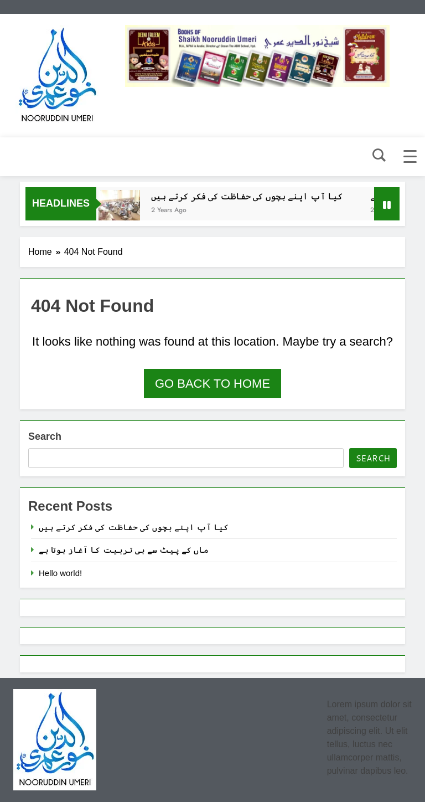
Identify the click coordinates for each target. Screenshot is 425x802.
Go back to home (212, 383)
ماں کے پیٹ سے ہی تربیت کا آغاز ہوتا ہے (124, 549)
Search (44, 436)
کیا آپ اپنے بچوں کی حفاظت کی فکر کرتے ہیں (250, 196)
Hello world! (60, 573)
